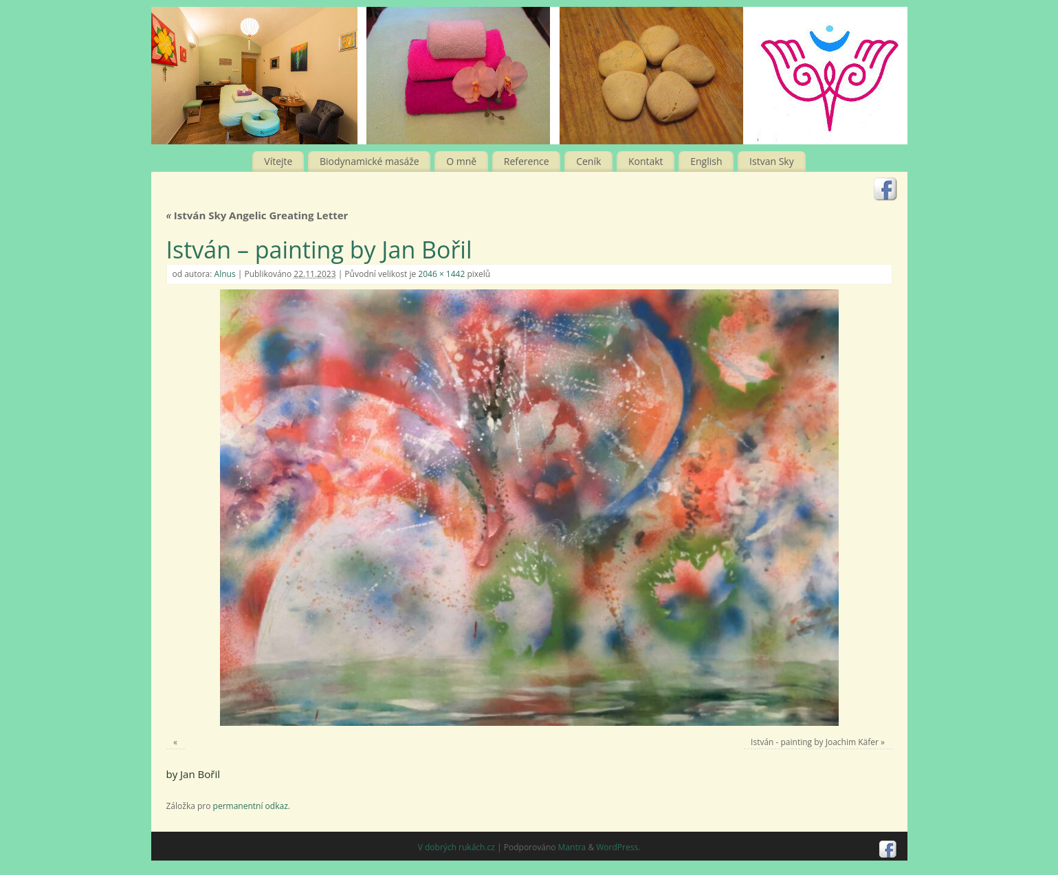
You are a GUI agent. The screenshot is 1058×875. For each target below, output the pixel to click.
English (706, 161)
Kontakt (645, 161)
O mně (461, 161)
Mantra (572, 847)
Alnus (225, 274)
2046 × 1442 (441, 274)
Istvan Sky (771, 161)
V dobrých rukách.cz (456, 847)
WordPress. (618, 847)
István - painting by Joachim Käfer (815, 742)
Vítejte (278, 161)
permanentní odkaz (250, 806)
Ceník (588, 161)
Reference (526, 161)
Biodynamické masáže (369, 161)
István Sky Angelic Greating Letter (257, 215)
